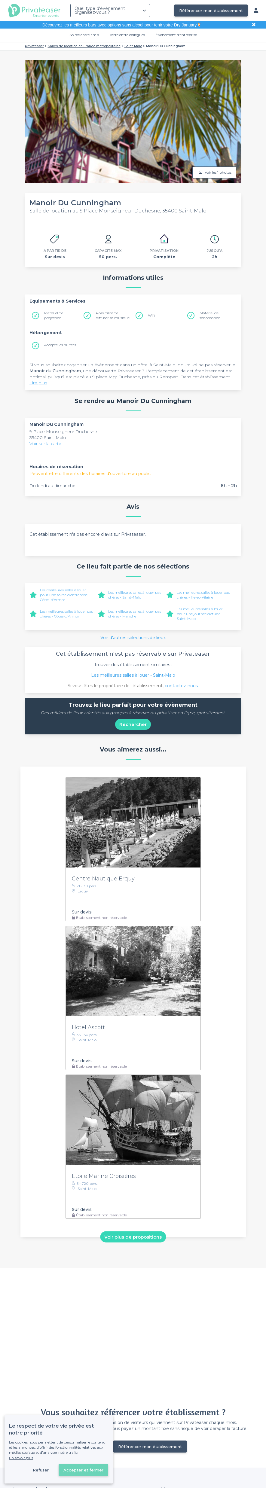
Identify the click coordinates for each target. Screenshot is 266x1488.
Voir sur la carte (45, 443)
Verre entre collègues (127, 34)
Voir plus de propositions (133, 1236)
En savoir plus (21, 1458)
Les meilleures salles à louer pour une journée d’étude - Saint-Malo (200, 614)
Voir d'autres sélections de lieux (133, 637)
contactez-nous (181, 685)
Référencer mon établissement (211, 10)
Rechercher (133, 724)
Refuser (41, 1470)
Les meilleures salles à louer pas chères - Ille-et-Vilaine (203, 594)
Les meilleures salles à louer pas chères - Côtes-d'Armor (66, 613)
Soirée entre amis (84, 34)
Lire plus (38, 383)
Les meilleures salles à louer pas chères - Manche (134, 613)
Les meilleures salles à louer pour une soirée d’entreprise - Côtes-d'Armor (65, 595)
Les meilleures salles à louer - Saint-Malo (133, 675)
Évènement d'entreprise (176, 34)
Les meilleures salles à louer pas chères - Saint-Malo (134, 594)
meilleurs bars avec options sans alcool (106, 25)
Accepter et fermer (83, 1470)
